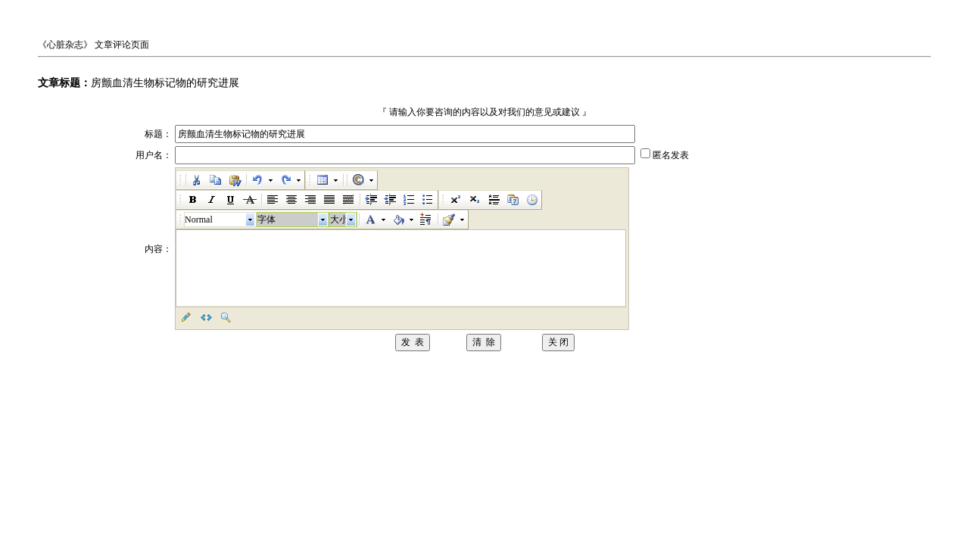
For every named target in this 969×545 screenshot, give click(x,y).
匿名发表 (671, 155)
